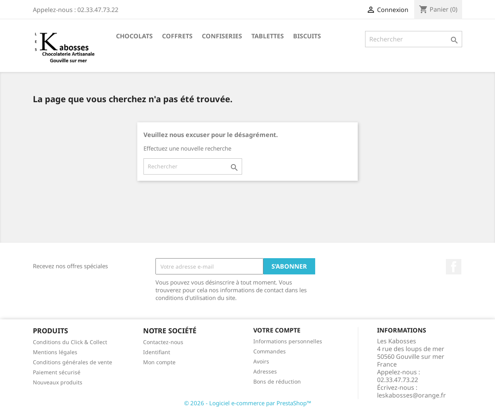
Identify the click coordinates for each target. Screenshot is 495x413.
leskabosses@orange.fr (411, 395)
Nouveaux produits (57, 382)
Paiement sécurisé (56, 372)
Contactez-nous (163, 342)
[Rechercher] (413, 39)
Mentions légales (55, 352)
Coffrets (177, 36)
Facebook (453, 266)
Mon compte (159, 362)
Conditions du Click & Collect (70, 342)
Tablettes (267, 36)
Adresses (265, 371)
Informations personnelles (287, 341)
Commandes (269, 351)
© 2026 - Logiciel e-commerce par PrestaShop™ (247, 403)
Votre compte (276, 330)
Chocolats (134, 36)
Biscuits (307, 36)
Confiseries (222, 36)
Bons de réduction (277, 381)
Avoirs (261, 361)
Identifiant (156, 352)
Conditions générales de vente (72, 362)
